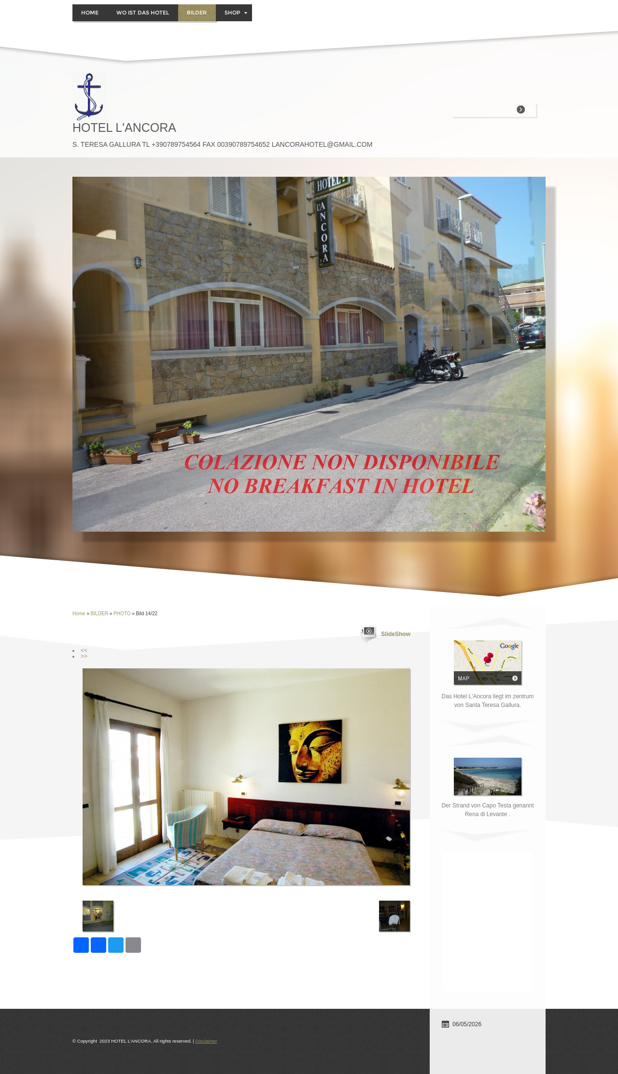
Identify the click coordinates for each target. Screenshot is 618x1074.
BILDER (197, 12)
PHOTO (122, 613)
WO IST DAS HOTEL (142, 12)
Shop (236, 12)
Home (89, 12)
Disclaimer (206, 1041)
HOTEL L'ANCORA (124, 127)
